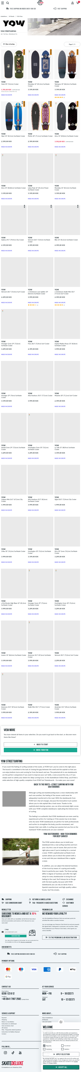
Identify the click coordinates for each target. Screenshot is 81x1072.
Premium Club (47, 910)
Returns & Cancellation (40, 900)
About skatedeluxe (47, 1017)
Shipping (7, 900)
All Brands (45, 1019)
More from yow (40, 750)
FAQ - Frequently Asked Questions (43, 903)
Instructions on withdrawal (9, 1024)
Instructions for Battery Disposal (11, 1032)
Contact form (25, 999)
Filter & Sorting (8, 44)
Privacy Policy (53, 1063)
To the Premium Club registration (61, 937)
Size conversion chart (12, 903)
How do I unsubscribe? (26, 942)
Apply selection (61, 1054)
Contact (4, 1034)
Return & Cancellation (8, 1022)
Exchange (67, 900)
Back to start (40, 745)
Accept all (61, 1067)
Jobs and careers (46, 1022)
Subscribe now (15, 936)
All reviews (5, 1028)
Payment (4, 1017)
